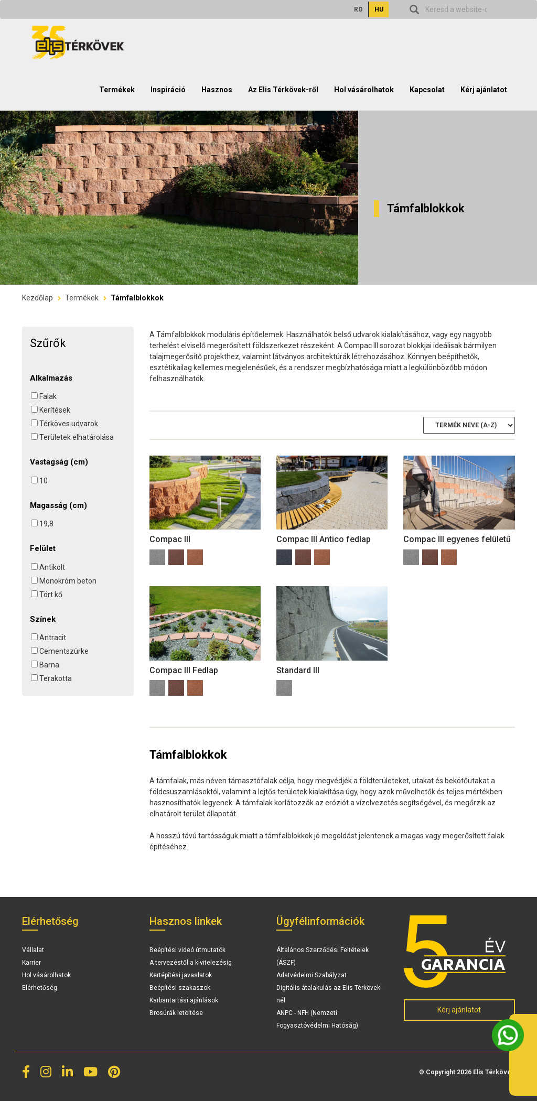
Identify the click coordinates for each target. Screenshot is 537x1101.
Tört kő (50, 594)
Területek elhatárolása (76, 437)
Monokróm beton (67, 581)
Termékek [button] (117, 89)
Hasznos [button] (216, 89)
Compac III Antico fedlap (323, 539)
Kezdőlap (37, 298)
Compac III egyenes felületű (457, 539)
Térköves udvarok (68, 423)
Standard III (297, 670)
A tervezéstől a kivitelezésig (190, 962)
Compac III (169, 539)
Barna (49, 665)
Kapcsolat (427, 89)
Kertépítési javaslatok (180, 975)
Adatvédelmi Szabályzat (311, 975)
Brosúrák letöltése (176, 1013)
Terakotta (55, 678)
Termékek (82, 298)
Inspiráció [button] (168, 89)
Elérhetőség (39, 987)
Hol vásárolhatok (364, 89)
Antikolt (52, 567)
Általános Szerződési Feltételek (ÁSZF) (322, 956)
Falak (48, 396)
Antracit (52, 637)
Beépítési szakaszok (179, 987)
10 (43, 481)
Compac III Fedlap (183, 670)
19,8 (46, 524)
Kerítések (54, 410)
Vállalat (33, 950)
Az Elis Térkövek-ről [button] (283, 89)
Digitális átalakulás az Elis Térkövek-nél (329, 994)
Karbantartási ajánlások (183, 1000)
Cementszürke (64, 651)
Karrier (31, 962)
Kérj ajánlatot (483, 89)
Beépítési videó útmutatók (187, 950)
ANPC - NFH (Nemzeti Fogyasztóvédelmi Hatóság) (317, 1019)
